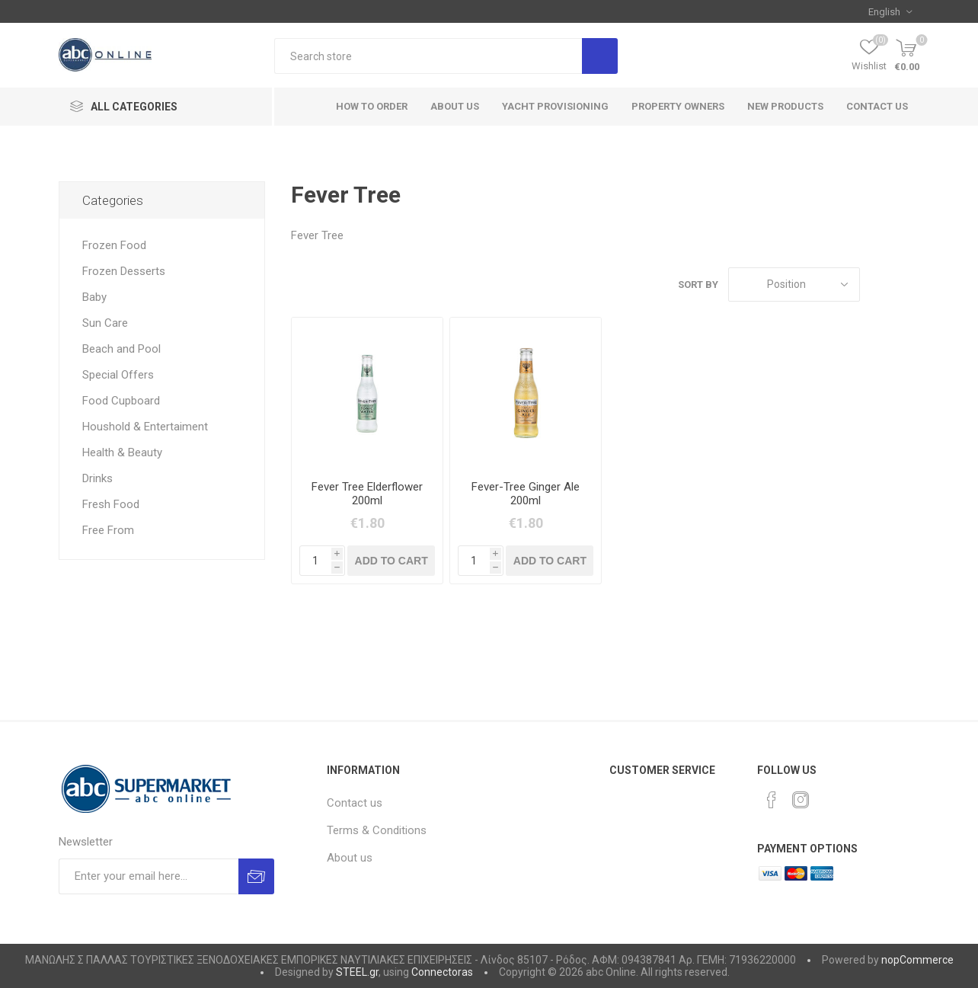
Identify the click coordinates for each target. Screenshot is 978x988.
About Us (454, 106)
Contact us (877, 106)
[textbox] (428, 56)
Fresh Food (110, 504)
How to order (372, 106)
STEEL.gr (357, 972)
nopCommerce (917, 960)
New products (785, 106)
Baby (94, 297)
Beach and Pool (121, 349)
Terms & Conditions (377, 830)
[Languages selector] (890, 11)
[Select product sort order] (794, 284)
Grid (879, 284)
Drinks (97, 478)
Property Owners (677, 106)
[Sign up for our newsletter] (148, 876)
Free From (108, 530)
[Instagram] (800, 800)
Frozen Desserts (123, 271)
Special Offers (118, 375)
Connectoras (442, 972)
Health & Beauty (122, 452)
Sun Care (105, 323)
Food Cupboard (121, 401)
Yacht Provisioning (555, 106)
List (907, 284)
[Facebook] (771, 800)
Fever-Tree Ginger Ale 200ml (525, 493)
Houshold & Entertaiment (145, 426)
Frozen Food (114, 245)
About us (349, 858)
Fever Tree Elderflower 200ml (367, 493)
